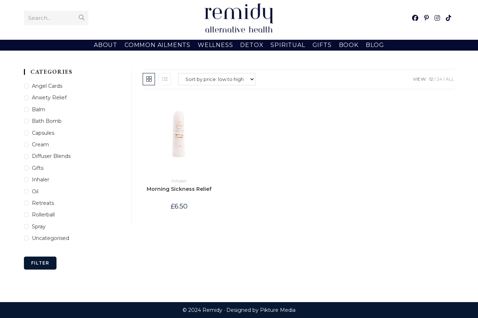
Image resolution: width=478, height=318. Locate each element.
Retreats (43, 203)
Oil (35, 191)
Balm (38, 109)
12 (431, 79)
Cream (40, 144)
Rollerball (43, 214)
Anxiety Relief (49, 97)
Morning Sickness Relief (179, 189)
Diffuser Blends (51, 156)
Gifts (37, 168)
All (450, 79)
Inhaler (179, 181)
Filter (40, 263)
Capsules (43, 133)
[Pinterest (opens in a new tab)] (426, 18)
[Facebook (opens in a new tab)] (415, 18)
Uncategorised (50, 238)
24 (439, 79)
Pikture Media (277, 310)
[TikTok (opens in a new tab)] (448, 18)
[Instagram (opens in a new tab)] (437, 18)
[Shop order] (216, 79)
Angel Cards (47, 86)
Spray (39, 226)
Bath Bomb (47, 121)
